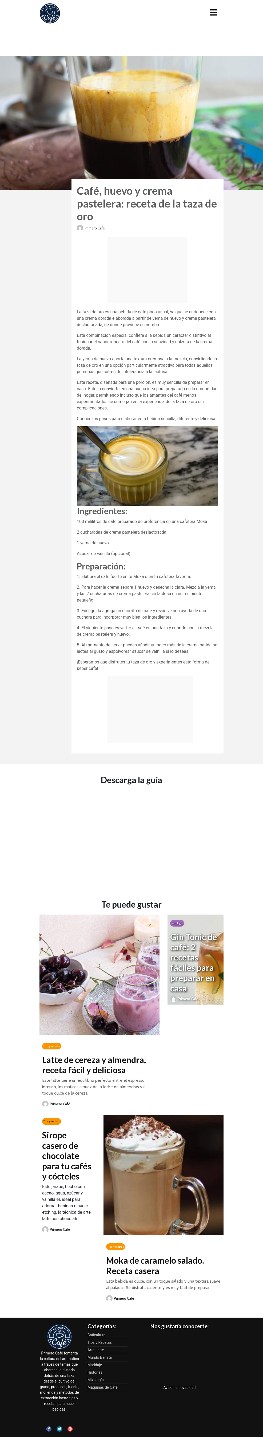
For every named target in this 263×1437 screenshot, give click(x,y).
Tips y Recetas (99, 1342)
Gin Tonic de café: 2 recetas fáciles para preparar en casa (193, 962)
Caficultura (96, 1335)
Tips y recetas (51, 1046)
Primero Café (95, 228)
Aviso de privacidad (180, 1387)
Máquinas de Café (102, 1387)
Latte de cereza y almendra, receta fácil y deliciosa (94, 1065)
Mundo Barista (99, 1357)
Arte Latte (95, 1350)
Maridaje (94, 1365)
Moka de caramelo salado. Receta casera (155, 1265)
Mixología (177, 923)
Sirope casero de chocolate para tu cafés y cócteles (66, 1155)
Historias (94, 1372)
